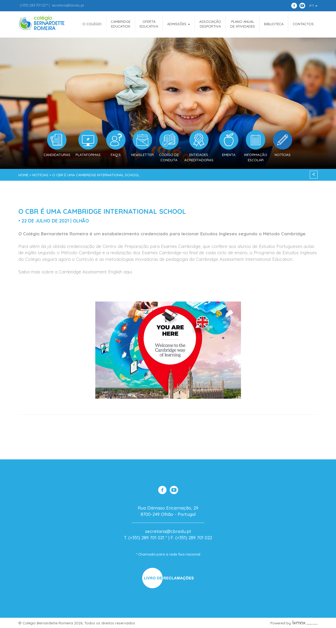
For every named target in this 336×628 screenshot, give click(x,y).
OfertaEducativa (149, 23)
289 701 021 (33, 5)
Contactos (303, 24)
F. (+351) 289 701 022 (191, 537)
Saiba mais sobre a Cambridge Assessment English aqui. (75, 271)
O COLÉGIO (92, 24)
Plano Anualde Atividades (242, 23)
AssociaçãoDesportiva (210, 23)
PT (313, 5)
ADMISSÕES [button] (178, 24)
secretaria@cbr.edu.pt (68, 5)
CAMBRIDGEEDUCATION (120, 23)
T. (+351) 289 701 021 (144, 537)
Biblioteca (274, 24)
